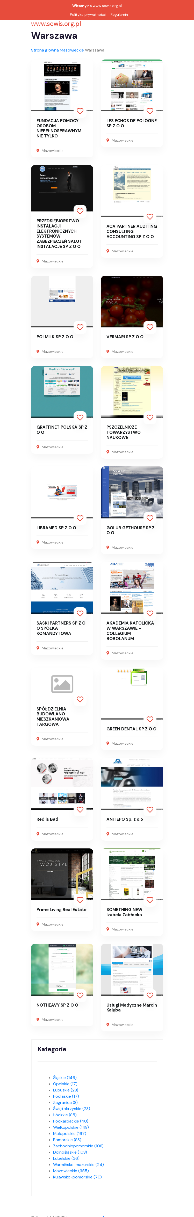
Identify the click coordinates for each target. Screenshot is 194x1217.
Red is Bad (47, 816)
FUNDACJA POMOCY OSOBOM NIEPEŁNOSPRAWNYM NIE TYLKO (62, 128)
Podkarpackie (70, 1117)
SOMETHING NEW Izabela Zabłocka (131, 909)
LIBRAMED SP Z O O (56, 526)
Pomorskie (67, 1136)
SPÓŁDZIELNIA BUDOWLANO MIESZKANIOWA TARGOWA (52, 713)
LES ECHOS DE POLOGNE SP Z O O (131, 123)
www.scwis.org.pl (107, 5)
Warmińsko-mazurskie (78, 1161)
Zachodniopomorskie (78, 1142)
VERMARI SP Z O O (124, 335)
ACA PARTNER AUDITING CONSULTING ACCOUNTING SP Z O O (130, 230)
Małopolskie (69, 1130)
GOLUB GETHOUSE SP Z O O (130, 528)
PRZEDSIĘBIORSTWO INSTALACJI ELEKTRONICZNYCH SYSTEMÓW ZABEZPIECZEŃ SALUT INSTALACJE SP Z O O (59, 233)
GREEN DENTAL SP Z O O (130, 726)
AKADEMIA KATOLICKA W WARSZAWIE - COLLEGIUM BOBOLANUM (131, 628)
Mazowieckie (72, 50)
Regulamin (119, 14)
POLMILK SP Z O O (55, 335)
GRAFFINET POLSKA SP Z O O (61, 428)
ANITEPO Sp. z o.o (124, 816)
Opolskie (65, 1080)
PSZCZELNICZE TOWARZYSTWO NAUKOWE (123, 430)
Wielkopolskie (71, 1123)
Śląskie (65, 1074)
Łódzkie (65, 1111)
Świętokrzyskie (71, 1105)
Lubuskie (65, 1086)
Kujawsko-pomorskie (77, 1173)
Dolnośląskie (70, 1148)
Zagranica (65, 1099)
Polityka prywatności (88, 14)
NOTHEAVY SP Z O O (57, 1002)
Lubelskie (66, 1154)
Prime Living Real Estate (61, 906)
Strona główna (45, 50)
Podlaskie (66, 1092)
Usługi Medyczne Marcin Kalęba (131, 1004)
